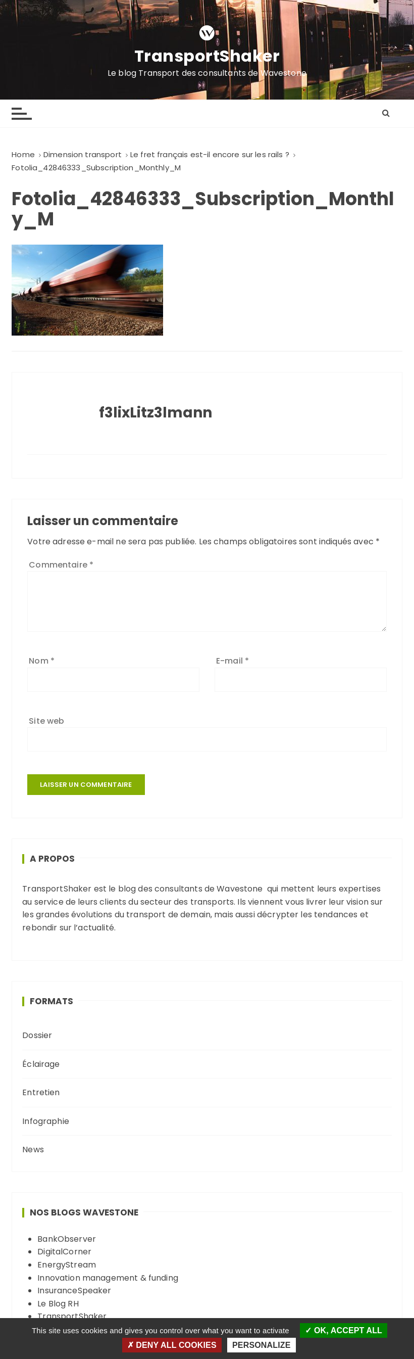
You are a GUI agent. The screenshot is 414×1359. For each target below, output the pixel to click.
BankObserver (66, 1239)
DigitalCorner (64, 1251)
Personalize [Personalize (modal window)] (261, 1345)
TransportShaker (207, 56)
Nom (42, 661)
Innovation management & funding (107, 1278)
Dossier (37, 1035)
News (33, 1149)
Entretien (41, 1092)
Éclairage (41, 1064)
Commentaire (61, 565)
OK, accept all (343, 1330)
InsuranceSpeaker (74, 1290)
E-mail (232, 661)
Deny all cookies (172, 1345)
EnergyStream (66, 1265)
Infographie (45, 1121)
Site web (46, 721)
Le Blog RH (58, 1303)
